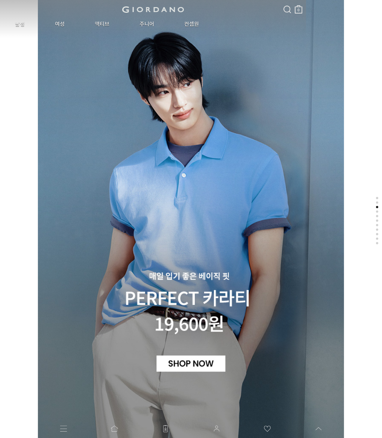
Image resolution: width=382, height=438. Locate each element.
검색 (170, 3)
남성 (14, 24)
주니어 (107, 24)
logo (95, 9)
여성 (43, 24)
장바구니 (181, 6)
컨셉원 (140, 24)
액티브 (74, 24)
